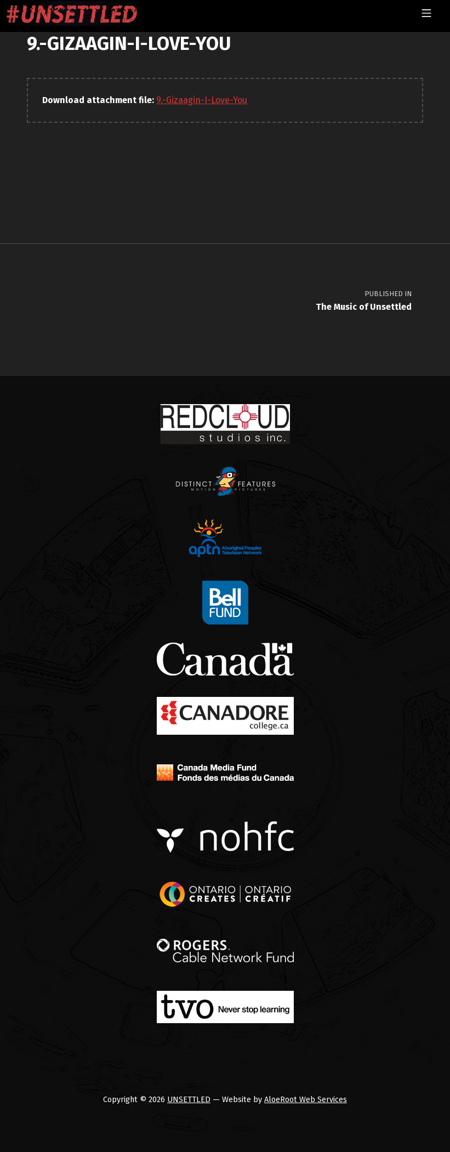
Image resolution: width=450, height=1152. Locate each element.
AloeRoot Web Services (305, 1099)
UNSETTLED (188, 1099)
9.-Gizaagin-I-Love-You (201, 100)
